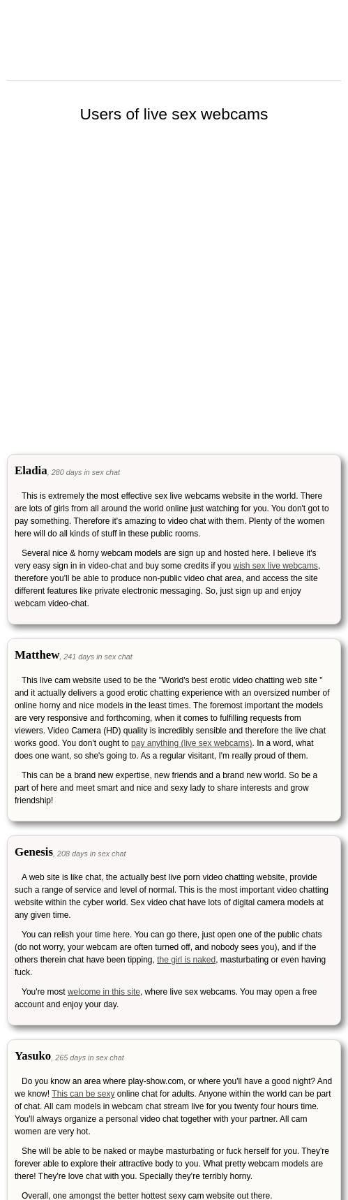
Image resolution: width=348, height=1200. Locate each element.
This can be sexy (83, 1094)
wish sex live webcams (276, 566)
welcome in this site (104, 992)
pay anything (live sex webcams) (191, 743)
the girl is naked (186, 960)
